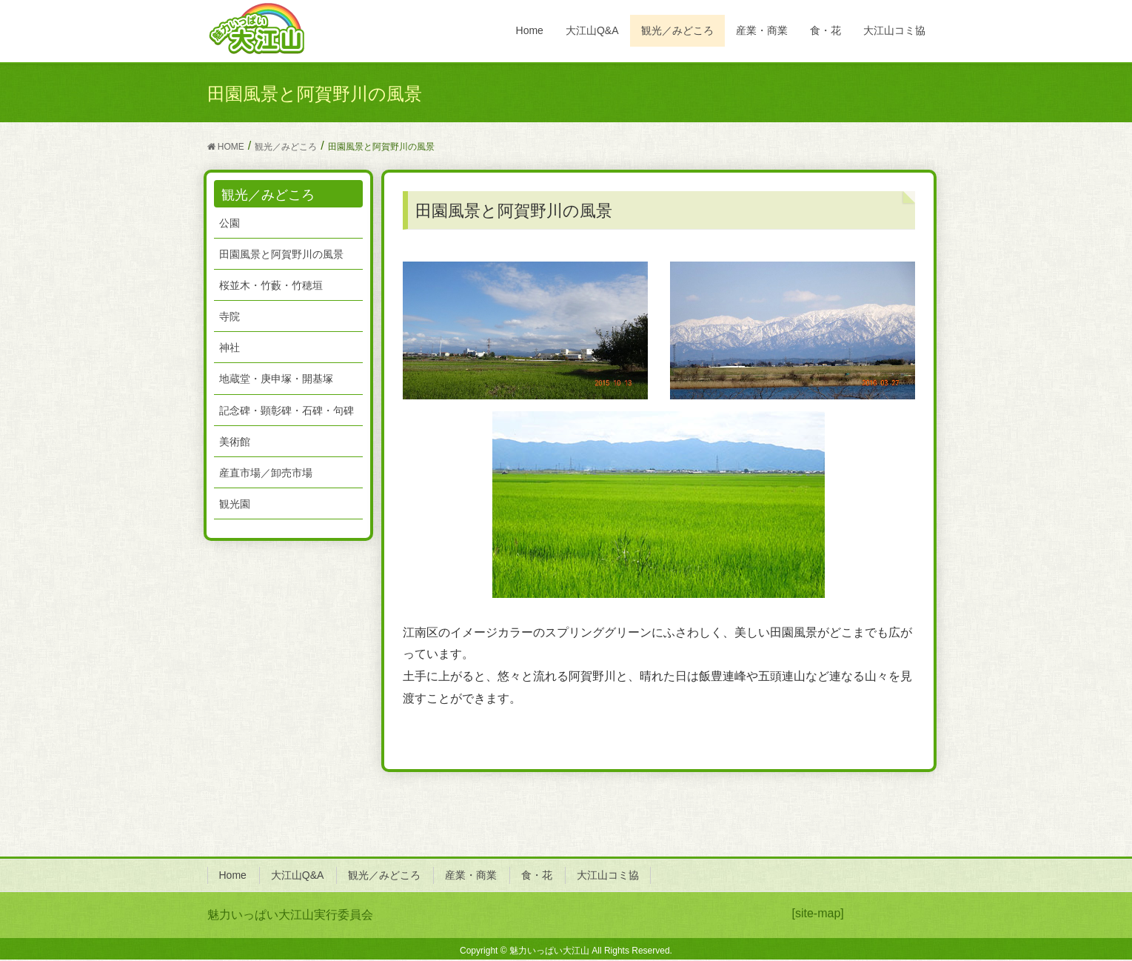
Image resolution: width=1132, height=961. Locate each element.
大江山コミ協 (608, 875)
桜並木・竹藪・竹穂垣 (271, 285)
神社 (229, 347)
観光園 (234, 504)
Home (233, 875)
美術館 (234, 442)
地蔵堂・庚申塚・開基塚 (276, 379)
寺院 (229, 316)
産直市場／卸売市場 (265, 473)
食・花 (536, 875)
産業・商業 (471, 875)
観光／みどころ (384, 875)
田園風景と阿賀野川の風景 (281, 254)
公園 (229, 223)
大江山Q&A (297, 875)
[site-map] (818, 913)
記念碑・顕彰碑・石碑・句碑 (286, 410)
